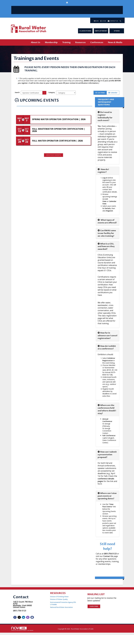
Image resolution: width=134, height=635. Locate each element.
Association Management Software (22, 629)
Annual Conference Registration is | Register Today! (67, 9)
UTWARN (53, 605)
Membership (51, 42)
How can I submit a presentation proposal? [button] (107, 455)
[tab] (107, 116)
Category (51, 92)
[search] (44, 93)
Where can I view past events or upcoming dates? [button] (107, 496)
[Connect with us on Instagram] (28, 617)
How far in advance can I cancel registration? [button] (107, 336)
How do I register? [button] (103, 170)
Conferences (96, 42)
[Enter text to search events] (31, 93)
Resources (80, 42)
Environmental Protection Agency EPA (63, 602)
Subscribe (94, 606)
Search (17, 92)
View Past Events (53, 155)
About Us (35, 42)
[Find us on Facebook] (15, 617)
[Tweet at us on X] (19, 617)
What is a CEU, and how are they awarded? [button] (106, 247)
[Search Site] (120, 20)
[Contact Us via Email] (32, 617)
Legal (96, 629)
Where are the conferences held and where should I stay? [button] (107, 409)
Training (66, 42)
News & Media (115, 42)
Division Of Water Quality (59, 599)
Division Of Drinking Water (59, 597)
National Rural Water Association (61, 607)
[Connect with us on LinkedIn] (23, 617)
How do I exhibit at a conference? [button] (107, 347)
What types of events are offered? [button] (107, 221)
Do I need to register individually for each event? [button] (105, 116)
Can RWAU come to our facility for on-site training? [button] (107, 233)
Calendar (112, 93)
